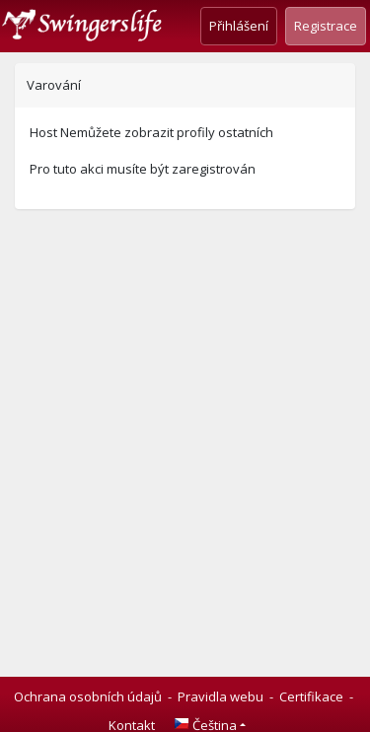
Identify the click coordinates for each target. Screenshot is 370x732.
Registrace (325, 26)
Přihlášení (238, 26)
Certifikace (311, 696)
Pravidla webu (220, 696)
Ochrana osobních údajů (88, 696)
